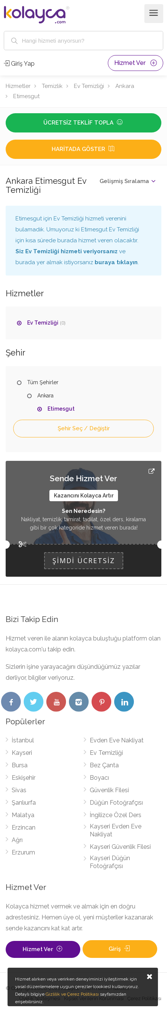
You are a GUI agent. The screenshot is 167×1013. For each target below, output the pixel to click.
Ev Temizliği (89, 86)
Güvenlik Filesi (109, 790)
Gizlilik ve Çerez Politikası (72, 994)
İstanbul (23, 740)
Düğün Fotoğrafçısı (116, 802)
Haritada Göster (84, 149)
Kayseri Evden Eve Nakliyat (115, 830)
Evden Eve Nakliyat (117, 740)
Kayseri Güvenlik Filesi (120, 846)
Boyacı (99, 777)
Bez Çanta (104, 765)
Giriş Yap (19, 63)
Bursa (20, 765)
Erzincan (23, 827)
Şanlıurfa (24, 802)
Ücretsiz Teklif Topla (83, 122)
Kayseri (22, 752)
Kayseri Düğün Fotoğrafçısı (110, 862)
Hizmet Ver (135, 62)
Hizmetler (18, 86)
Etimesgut (26, 96)
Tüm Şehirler (42, 382)
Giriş (120, 948)
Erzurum (23, 852)
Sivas (19, 790)
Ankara (124, 86)
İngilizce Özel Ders (115, 815)
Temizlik (52, 86)
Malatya (23, 815)
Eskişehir (23, 777)
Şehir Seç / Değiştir (84, 428)
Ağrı (17, 840)
